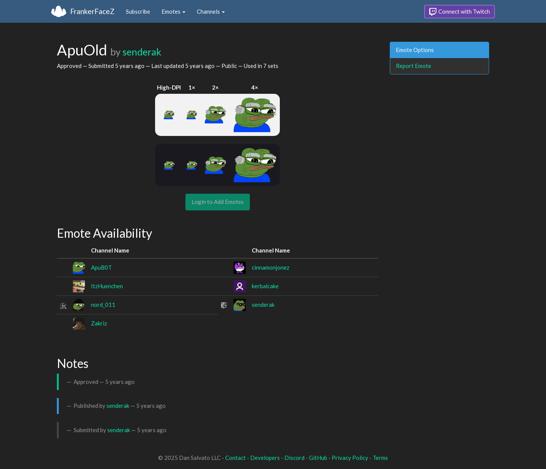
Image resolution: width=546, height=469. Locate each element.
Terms (380, 457)
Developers (265, 457)
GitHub (318, 457)
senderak (141, 51)
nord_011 (103, 304)
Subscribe (138, 11)
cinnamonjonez (270, 267)
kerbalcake (265, 286)
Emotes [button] (173, 11)
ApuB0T (101, 267)
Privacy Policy (350, 457)
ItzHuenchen (107, 286)
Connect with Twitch (459, 12)
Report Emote (413, 65)
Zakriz (99, 323)
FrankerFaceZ (92, 11)
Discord (294, 457)
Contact (235, 457)
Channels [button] (211, 11)
